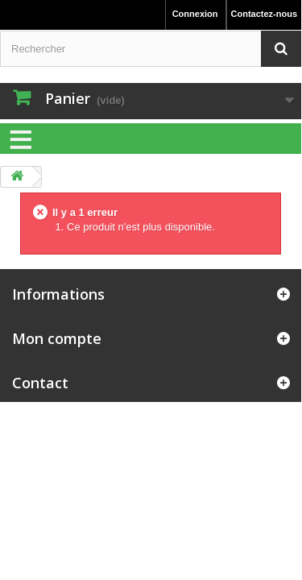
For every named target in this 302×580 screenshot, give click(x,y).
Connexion (195, 14)
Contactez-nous (264, 14)
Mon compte (56, 338)
